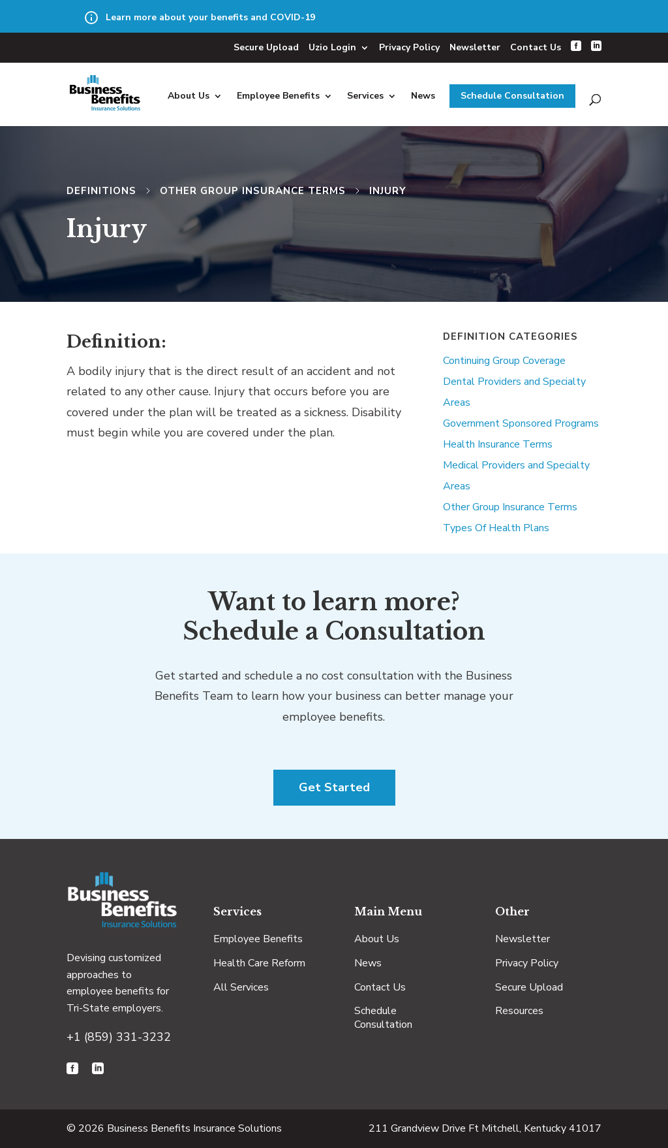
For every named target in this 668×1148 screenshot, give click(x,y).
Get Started (334, 787)
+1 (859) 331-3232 (119, 1037)
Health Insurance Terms (498, 444)
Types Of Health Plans (496, 528)
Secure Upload (266, 47)
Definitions (101, 190)
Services (365, 96)
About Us (188, 96)
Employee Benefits (278, 96)
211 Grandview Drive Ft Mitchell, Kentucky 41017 (485, 1128)
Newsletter (474, 47)
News (423, 96)
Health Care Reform (259, 963)
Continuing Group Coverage (504, 360)
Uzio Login (332, 47)
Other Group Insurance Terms (253, 190)
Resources (519, 1011)
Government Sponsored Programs (521, 423)
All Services (241, 987)
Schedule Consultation (512, 96)
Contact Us (535, 47)
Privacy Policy (409, 47)
